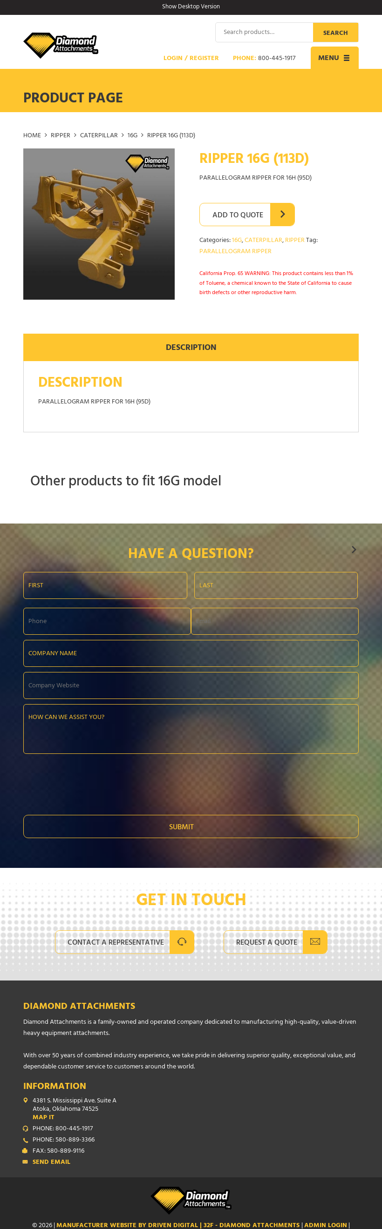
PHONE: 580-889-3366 (64, 1140)
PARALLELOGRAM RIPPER (235, 251)
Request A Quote (266, 943)
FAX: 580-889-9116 (58, 1151)
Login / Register (191, 58)
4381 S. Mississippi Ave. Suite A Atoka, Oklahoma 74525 (196, 1109)
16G (132, 136)
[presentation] (94, 781)
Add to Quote (237, 215)
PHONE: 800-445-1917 (63, 1129)
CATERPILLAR (99, 136)
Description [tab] (191, 348)
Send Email (51, 1162)
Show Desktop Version (191, 7)
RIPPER (60, 136)
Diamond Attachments (79, 1006)
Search (335, 33)
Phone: (264, 58)
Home (32, 136)
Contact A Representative (116, 943)
